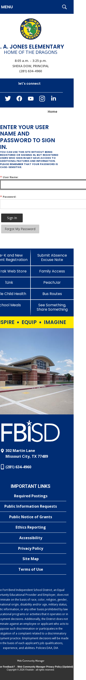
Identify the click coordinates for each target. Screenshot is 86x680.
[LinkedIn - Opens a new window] (53, 99)
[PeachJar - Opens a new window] (52, 282)
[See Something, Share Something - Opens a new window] (52, 307)
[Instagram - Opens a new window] (42, 100)
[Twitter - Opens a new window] (8, 99)
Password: (8, 196)
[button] (64, 7)
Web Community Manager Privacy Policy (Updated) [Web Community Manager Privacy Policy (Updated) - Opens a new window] (45, 667)
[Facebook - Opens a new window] (19, 100)
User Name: (9, 177)
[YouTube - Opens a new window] (30, 99)
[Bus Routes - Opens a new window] (52, 293)
